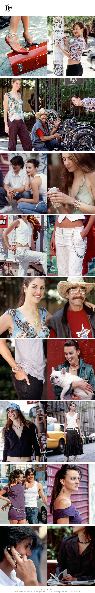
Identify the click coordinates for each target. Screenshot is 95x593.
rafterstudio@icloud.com (58, 592)
